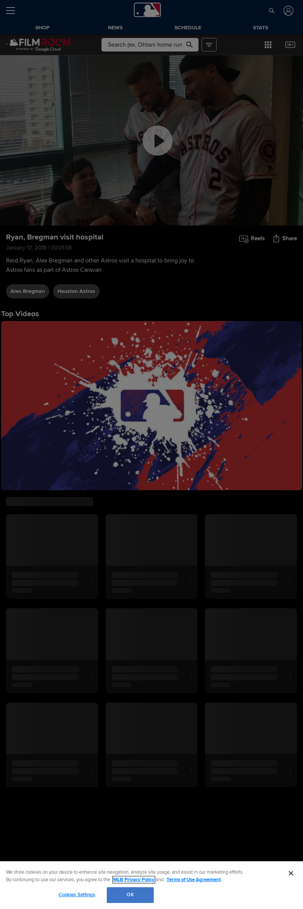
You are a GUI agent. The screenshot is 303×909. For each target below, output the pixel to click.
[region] (151, 885)
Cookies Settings (77, 895)
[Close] (291, 873)
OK (130, 895)
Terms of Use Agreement (194, 880)
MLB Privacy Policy (134, 880)
